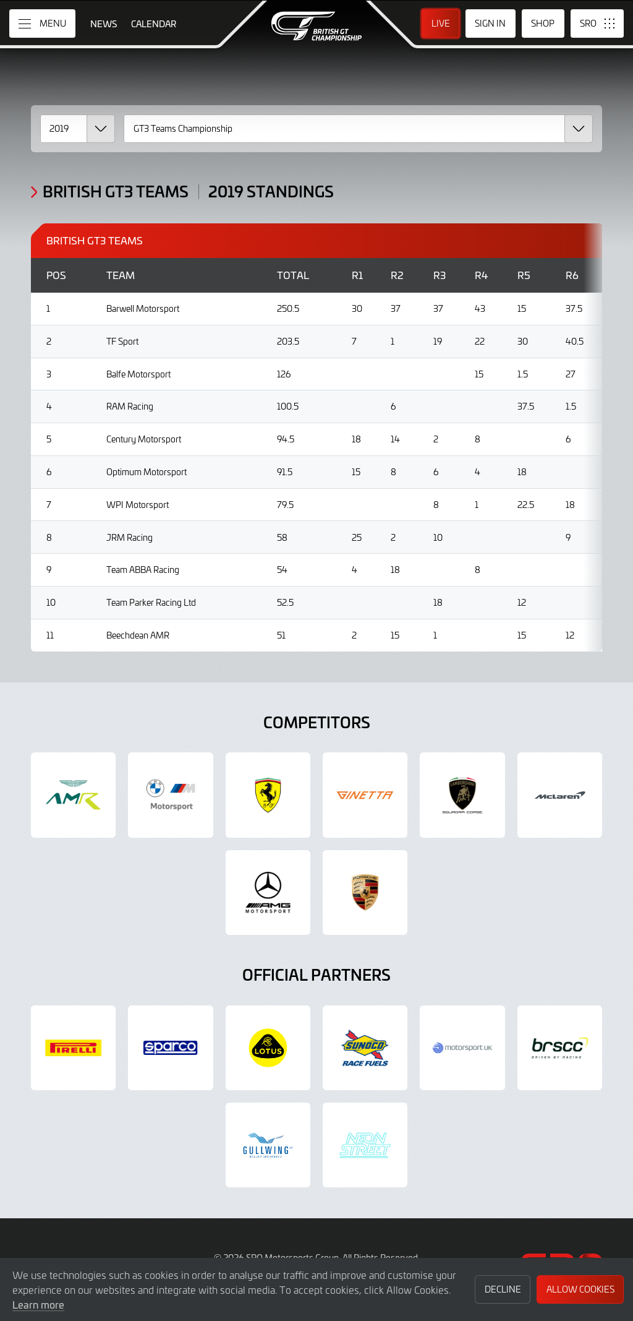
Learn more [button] (38, 1304)
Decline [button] (503, 1289)
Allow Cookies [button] (580, 1289)
